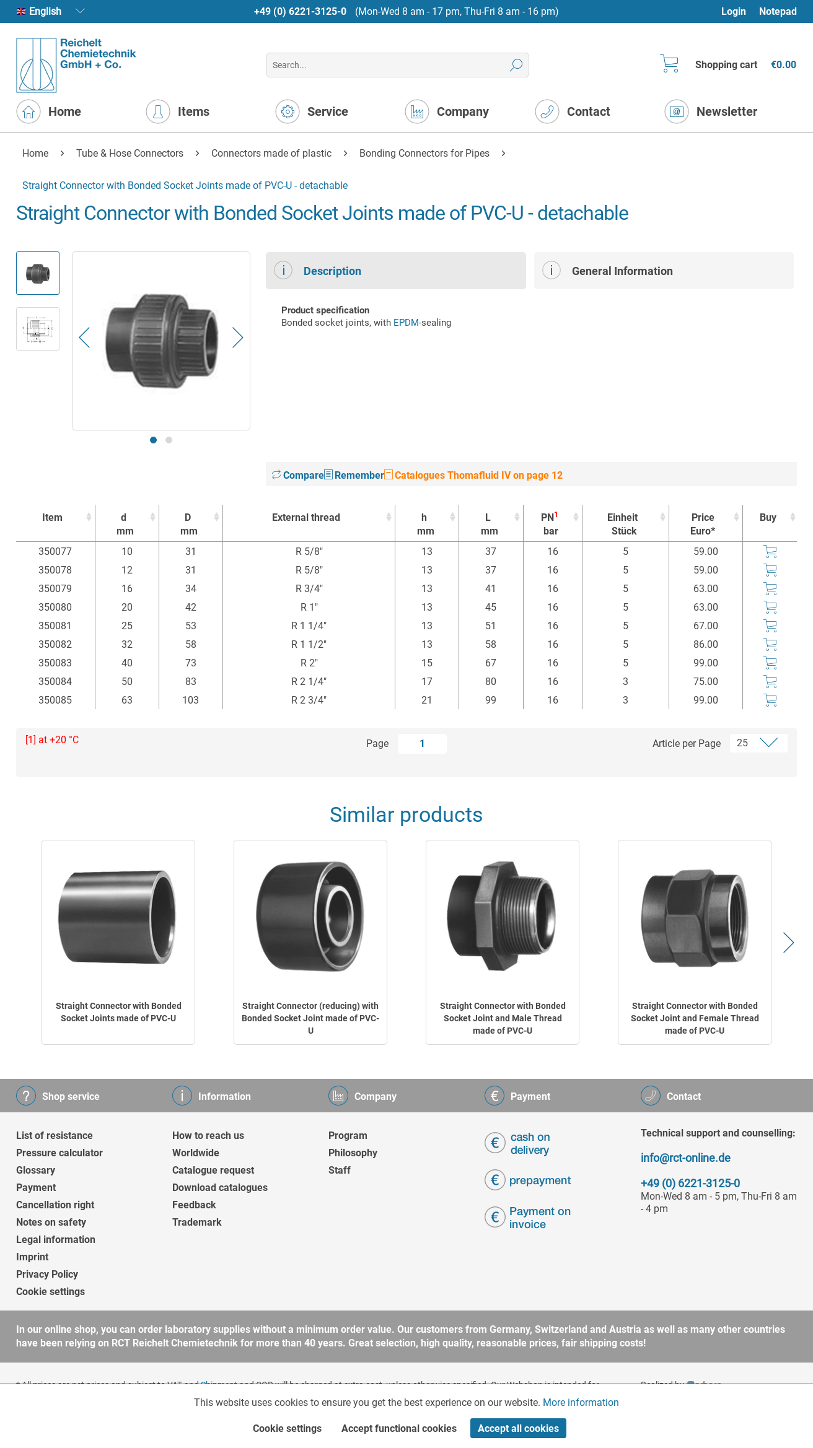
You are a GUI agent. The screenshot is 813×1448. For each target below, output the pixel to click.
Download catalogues (220, 1187)
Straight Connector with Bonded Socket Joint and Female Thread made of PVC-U (695, 1018)
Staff (339, 1170)
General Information (607, 270)
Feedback (194, 1205)
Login (733, 11)
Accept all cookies (518, 1428)
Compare (298, 475)
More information (581, 1402)
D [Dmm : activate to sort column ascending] (187, 525)
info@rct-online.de (686, 1157)
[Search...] (397, 65)
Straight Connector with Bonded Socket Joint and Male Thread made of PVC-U (503, 1018)
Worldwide (195, 1153)
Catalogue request (213, 1170)
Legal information (55, 1239)
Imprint (32, 1257)
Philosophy (352, 1153)
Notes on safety (51, 1222)
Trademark (197, 1222)
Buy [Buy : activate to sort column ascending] (768, 517)
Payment (36, 1187)
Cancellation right (55, 1205)
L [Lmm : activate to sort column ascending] (487, 525)
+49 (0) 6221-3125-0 (300, 11)
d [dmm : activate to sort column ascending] (124, 525)
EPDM (406, 322)
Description (317, 270)
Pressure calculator (59, 1153)
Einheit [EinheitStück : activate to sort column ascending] (622, 525)
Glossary (35, 1170)
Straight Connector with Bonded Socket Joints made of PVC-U (119, 1012)
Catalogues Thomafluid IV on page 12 (473, 475)
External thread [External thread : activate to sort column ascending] (306, 517)
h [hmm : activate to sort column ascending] (424, 525)
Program (347, 1135)
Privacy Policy (47, 1274)
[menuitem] (739, 11)
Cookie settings (50, 1292)
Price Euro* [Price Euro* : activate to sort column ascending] (702, 524)
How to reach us (208, 1135)
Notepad (778, 11)
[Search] (516, 65)
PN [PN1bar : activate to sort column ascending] (549, 524)
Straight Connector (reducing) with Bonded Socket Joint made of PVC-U (310, 1018)
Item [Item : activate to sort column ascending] (52, 517)
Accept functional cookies (399, 1428)
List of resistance (54, 1135)
